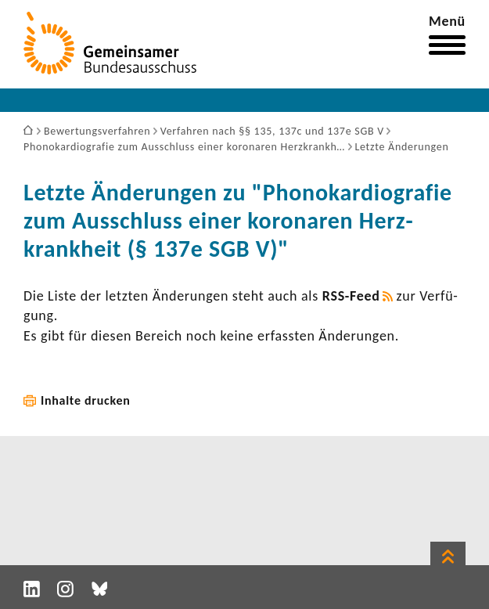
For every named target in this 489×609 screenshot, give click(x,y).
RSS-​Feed (351, 295)
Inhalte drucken (86, 400)
